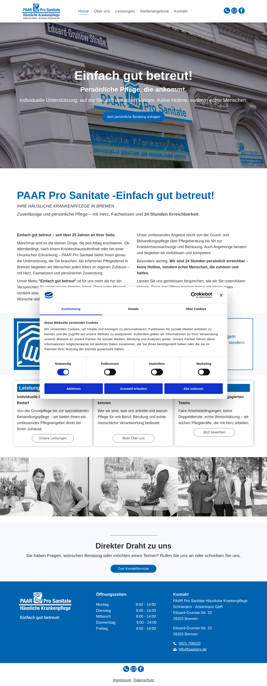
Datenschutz (143, 680)
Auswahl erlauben (133, 388)
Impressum (122, 680)
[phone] (227, 11)
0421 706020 (190, 643)
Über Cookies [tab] (196, 309)
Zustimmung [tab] (71, 309)
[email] (234, 11)
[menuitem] (84, 11)
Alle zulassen (193, 388)
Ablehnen (73, 388)
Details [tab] (133, 309)
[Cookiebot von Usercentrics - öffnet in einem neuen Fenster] (194, 295)
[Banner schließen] (221, 295)
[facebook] (241, 11)
